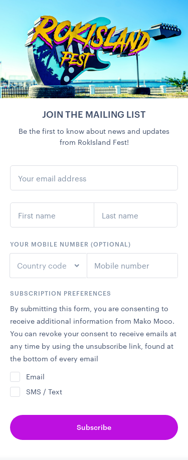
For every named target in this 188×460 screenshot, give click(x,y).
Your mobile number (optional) (70, 244)
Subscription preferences (60, 293)
